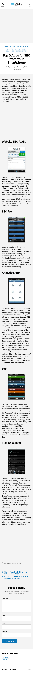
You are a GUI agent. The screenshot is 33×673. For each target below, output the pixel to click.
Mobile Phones (20, 49)
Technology (10, 47)
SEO (20, 563)
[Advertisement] (16, 25)
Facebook (5, 658)
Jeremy (12, 67)
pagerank (15, 563)
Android (19, 47)
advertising (7, 563)
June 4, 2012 (23, 67)
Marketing (11, 49)
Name (4, 615)
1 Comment (17, 70)
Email (4, 623)
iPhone (25, 47)
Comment (5, 598)
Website (4, 631)
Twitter (4, 659)
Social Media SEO (13, 669)
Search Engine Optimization (16, 51)
